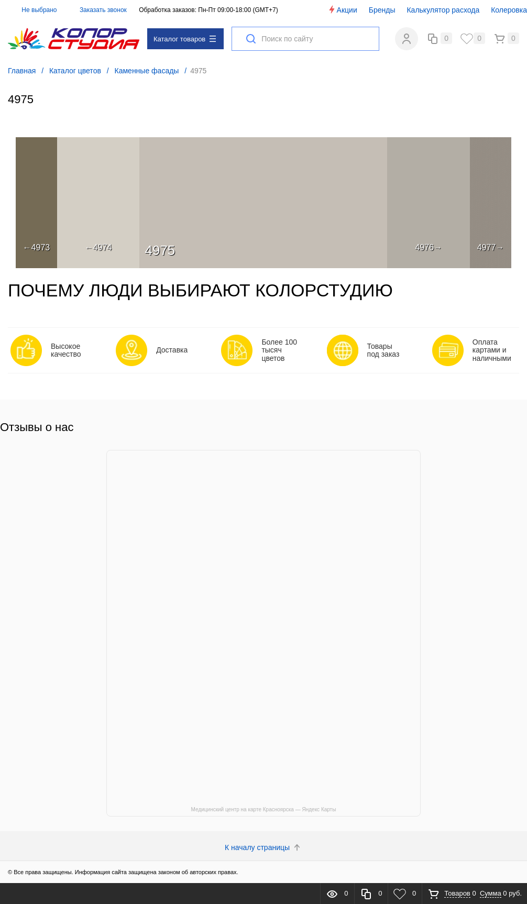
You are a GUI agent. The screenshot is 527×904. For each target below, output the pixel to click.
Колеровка (509, 10)
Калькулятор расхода (443, 10)
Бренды (382, 10)
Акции (342, 9)
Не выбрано (33, 10)
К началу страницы (263, 847)
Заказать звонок (103, 10)
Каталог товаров (184, 39)
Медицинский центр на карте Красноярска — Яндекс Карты (263, 809)
